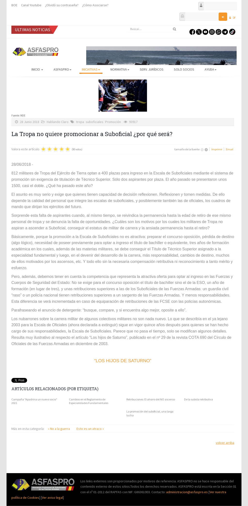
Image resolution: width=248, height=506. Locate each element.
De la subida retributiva (198, 399)
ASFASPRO (62, 69)
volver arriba (225, 443)
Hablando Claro (58, 122)
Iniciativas (91, 69)
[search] (153, 29)
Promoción (113, 122)
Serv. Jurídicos (151, 69)
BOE (14, 5)
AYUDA (211, 69)
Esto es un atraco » (90, 428)
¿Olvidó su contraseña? (61, 5)
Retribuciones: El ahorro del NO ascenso (150, 399)
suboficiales (94, 122)
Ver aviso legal (52, 497)
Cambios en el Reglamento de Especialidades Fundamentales (88, 401)
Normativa (119, 69)
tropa (80, 122)
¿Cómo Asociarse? (95, 5)
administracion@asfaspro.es (187, 492)
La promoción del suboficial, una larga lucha (149, 413)
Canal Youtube (31, 5)
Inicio (37, 69)
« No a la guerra (59, 428)
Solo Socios (184, 69)
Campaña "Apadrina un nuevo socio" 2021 (34, 401)
